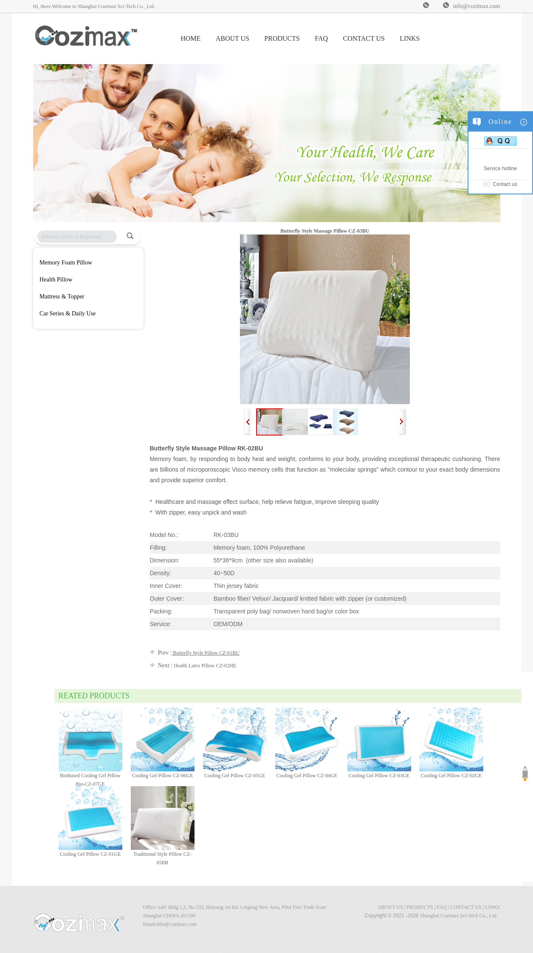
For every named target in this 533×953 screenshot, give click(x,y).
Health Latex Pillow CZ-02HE (193, 665)
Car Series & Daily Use (67, 313)
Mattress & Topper (61, 296)
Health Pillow (55, 279)
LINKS (410, 38)
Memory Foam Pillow (65, 262)
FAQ (321, 38)
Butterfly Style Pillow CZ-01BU (195, 653)
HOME (190, 38)
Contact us (505, 184)
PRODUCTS (282, 38)
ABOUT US (232, 38)
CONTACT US (363, 38)
